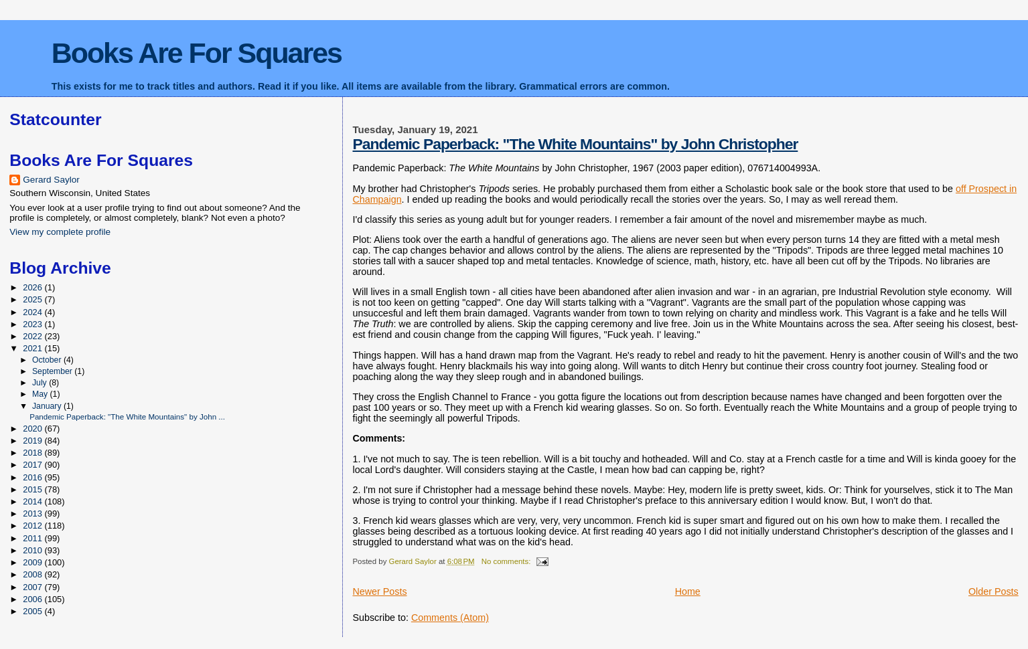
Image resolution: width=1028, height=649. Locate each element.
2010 (33, 550)
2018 (33, 453)
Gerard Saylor (51, 180)
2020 (33, 429)
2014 (33, 501)
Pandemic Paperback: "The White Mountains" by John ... (127, 416)
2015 (33, 489)
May (41, 394)
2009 (33, 562)
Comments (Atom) (450, 617)
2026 (33, 287)
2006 (33, 599)
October (48, 360)
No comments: (507, 561)
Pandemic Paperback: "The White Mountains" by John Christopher (575, 144)
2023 (33, 324)
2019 (33, 441)
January (48, 406)
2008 (33, 574)
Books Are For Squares (197, 53)
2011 (33, 538)
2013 (33, 513)
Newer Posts (379, 591)
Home (688, 591)
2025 (33, 299)
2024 (33, 312)
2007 (33, 587)
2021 (33, 348)
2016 (33, 477)
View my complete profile (60, 232)
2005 (33, 611)
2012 (33, 526)
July (40, 382)
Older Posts (993, 591)
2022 (33, 336)
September (53, 371)
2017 (33, 465)
